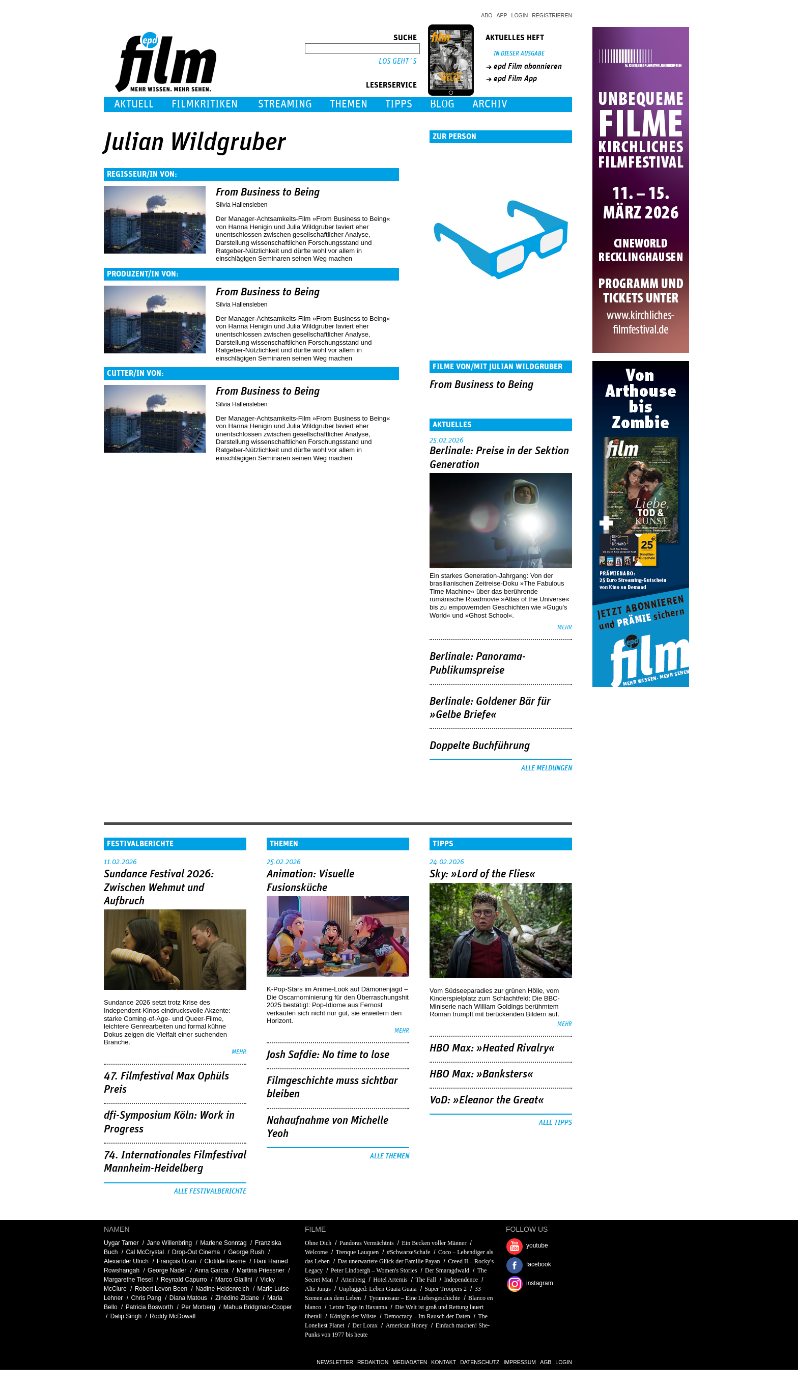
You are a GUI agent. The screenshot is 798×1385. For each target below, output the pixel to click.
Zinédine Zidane (237, 1297)
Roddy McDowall (172, 1316)
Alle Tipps (555, 1122)
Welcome (316, 1252)
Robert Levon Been (161, 1288)
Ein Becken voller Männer (434, 1242)
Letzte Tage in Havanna (358, 1307)
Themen (348, 104)
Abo (486, 15)
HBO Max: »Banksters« (481, 1074)
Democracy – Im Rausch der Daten (427, 1316)
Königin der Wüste (354, 1316)
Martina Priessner (260, 1270)
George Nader (167, 1270)
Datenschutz (479, 1362)
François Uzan (176, 1261)
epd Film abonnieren (528, 66)
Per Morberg (198, 1307)
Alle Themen (389, 1156)
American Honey (407, 1325)
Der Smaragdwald (447, 1270)
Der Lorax (365, 1325)
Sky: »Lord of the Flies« (482, 874)
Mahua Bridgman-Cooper (257, 1307)
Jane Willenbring (169, 1242)
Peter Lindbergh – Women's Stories (374, 1270)
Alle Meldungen (546, 768)
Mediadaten (409, 1362)
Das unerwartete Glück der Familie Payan (389, 1261)
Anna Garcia (211, 1270)
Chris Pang (146, 1297)
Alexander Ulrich (126, 1261)
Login (519, 15)
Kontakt (443, 1362)
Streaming (285, 104)
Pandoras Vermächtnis (366, 1242)
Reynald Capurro (184, 1279)
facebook (538, 1264)
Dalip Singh (125, 1316)
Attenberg (353, 1279)
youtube (537, 1245)
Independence (461, 1279)
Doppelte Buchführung (480, 746)
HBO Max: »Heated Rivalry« (492, 1048)
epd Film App (515, 78)
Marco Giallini (233, 1279)
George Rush (246, 1252)
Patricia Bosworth (149, 1307)
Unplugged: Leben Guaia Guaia (378, 1288)
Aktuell (134, 104)
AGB (545, 1362)
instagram (539, 1283)
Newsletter (335, 1362)
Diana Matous (188, 1297)
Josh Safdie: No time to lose (328, 1055)
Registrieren (552, 15)
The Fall (425, 1279)
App (502, 15)
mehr (564, 627)
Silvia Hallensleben (241, 204)
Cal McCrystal (145, 1252)
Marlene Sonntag (223, 1242)
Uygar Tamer (121, 1242)
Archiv (489, 104)
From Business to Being (268, 192)
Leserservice (391, 85)
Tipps (398, 104)
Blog (442, 104)
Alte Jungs (318, 1288)
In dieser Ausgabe (519, 54)
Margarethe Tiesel (128, 1279)
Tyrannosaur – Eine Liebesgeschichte (414, 1297)
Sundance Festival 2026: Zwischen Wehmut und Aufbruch (159, 888)
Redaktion (372, 1362)
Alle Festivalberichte (210, 1191)
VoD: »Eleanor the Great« (487, 1100)
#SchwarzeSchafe (408, 1252)
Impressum (520, 1362)
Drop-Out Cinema (196, 1252)
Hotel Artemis (390, 1279)
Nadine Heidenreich (222, 1288)
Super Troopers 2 (445, 1288)
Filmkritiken (205, 104)
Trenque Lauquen (357, 1252)
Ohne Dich (318, 1242)
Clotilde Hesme (224, 1261)
